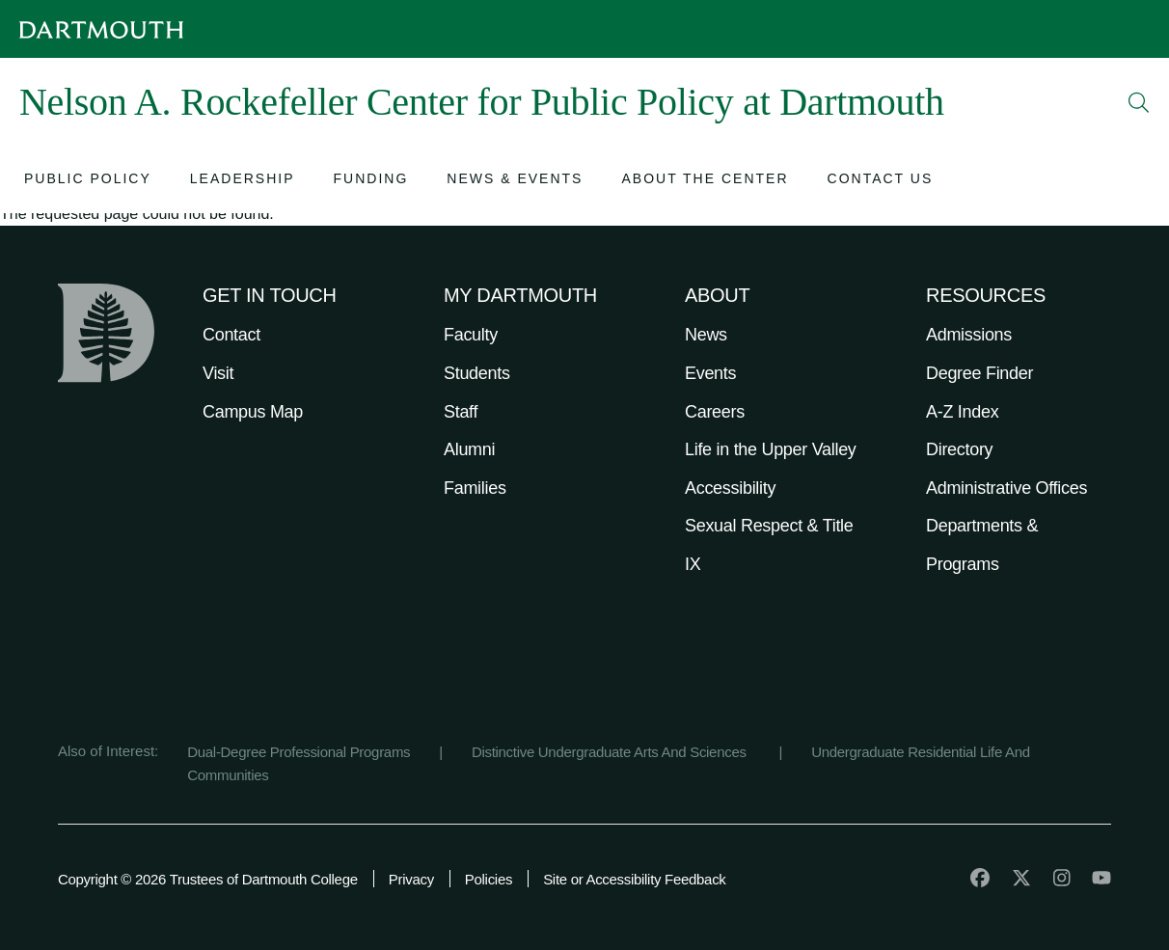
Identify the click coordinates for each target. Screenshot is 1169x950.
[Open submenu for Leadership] (242, 181)
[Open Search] (1139, 102)
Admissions (969, 334)
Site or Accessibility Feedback (634, 879)
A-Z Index (962, 411)
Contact (231, 334)
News (706, 334)
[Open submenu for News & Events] (515, 181)
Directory (959, 449)
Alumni (469, 449)
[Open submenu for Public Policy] (87, 181)
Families (475, 488)
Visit (218, 373)
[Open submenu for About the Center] (704, 181)
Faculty (471, 334)
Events (710, 373)
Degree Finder (979, 373)
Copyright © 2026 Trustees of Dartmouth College (208, 879)
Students (477, 373)
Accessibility (730, 488)
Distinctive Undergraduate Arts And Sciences (611, 752)
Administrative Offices (1006, 488)
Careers (715, 411)
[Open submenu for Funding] (371, 181)
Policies (488, 879)
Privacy (411, 879)
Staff (460, 411)
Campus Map (253, 411)
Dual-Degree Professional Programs (298, 752)
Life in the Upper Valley (770, 449)
